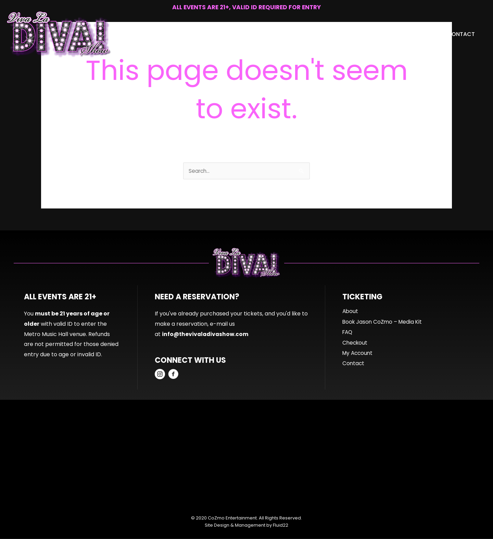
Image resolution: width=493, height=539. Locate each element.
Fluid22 (280, 526)
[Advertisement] (246, 457)
